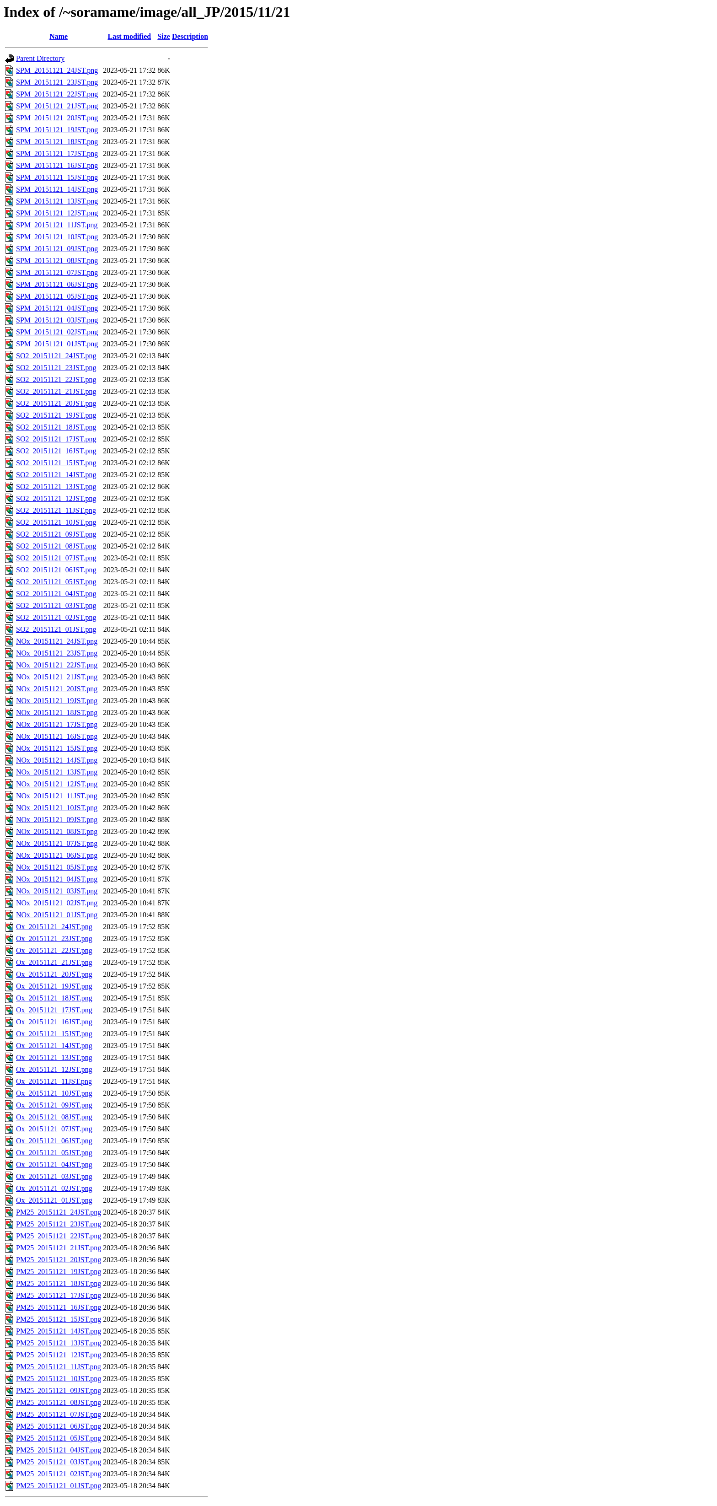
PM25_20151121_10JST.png (58, 1378)
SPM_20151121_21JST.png (57, 106)
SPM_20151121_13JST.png (57, 201)
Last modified (129, 36)
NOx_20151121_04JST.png (56, 879)
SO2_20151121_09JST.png (56, 534)
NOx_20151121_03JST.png (56, 891)
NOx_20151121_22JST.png (56, 665)
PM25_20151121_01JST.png (58, 1486)
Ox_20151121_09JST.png (54, 1105)
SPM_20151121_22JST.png (57, 94)
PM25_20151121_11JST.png (58, 1367)
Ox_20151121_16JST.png (54, 1022)
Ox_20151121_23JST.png (54, 938)
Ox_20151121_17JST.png (54, 1010)
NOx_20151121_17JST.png (56, 724)
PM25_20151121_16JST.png (58, 1307)
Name (58, 36)
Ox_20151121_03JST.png (54, 1176)
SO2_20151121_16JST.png (56, 451)
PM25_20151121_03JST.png (58, 1462)
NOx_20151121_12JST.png (56, 784)
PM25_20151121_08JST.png (58, 1402)
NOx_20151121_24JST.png (56, 641)
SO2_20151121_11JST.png (56, 510)
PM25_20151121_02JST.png (58, 1474)
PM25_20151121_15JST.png (58, 1319)
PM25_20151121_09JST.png (58, 1390)
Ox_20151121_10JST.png (54, 1093)
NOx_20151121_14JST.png (56, 760)
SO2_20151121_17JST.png (56, 439)
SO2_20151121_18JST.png (56, 427)
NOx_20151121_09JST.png (56, 819)
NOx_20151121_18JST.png (56, 712)
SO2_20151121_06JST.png (56, 570)
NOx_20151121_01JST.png (56, 915)
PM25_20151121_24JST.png (58, 1212)
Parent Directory (40, 58)
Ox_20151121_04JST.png (54, 1164)
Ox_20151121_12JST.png (54, 1069)
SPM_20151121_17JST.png (57, 153)
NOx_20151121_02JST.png (56, 903)
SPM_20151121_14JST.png (57, 189)
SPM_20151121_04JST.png (57, 308)
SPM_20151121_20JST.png (57, 118)
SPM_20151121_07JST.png (57, 272)
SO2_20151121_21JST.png (56, 391)
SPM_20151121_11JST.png (57, 225)
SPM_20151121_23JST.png (57, 82)
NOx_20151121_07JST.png (56, 843)
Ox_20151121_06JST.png (54, 1141)
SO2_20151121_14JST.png (56, 475)
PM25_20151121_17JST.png (58, 1295)
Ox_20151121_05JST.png (54, 1152)
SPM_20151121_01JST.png (57, 344)
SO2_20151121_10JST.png (56, 522)
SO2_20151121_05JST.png (56, 582)
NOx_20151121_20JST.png (56, 689)
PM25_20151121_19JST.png (58, 1271)
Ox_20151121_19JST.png (54, 986)
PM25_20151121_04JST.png (58, 1450)
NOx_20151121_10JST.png (56, 808)
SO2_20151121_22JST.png (56, 379)
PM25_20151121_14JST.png (58, 1331)
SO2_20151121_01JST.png (56, 629)
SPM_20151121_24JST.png (57, 70)
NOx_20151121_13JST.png (56, 772)
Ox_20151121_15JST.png (54, 1034)
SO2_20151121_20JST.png (56, 403)
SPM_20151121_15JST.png (57, 177)
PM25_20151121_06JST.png (58, 1426)
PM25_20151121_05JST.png (58, 1438)
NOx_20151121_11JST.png (56, 796)
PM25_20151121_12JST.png (58, 1355)
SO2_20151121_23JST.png (56, 367)
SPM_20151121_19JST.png (57, 130)
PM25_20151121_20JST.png (58, 1260)
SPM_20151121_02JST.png (57, 332)
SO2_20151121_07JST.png (56, 558)
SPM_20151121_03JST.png (57, 320)
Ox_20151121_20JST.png (54, 974)
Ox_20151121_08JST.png (54, 1117)
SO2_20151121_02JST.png (56, 617)
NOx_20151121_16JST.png (56, 736)
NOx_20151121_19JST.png (56, 701)
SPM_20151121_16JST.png (57, 165)
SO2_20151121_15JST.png (56, 463)
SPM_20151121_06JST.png (57, 284)
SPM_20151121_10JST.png (57, 237)
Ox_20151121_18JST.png (54, 998)
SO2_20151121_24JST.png (56, 356)
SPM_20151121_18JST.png (57, 141)
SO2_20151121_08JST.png (56, 546)
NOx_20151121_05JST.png (56, 867)
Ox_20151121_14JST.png (54, 1045)
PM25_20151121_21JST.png (58, 1248)
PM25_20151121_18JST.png (58, 1283)
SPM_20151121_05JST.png (57, 296)
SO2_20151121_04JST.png (56, 593)
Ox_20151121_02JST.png (54, 1188)
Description (190, 36)
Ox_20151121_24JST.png (54, 926)
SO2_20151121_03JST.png (56, 605)
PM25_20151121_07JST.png (58, 1414)
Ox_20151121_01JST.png (54, 1200)
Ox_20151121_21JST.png (54, 962)
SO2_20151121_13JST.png (56, 486)
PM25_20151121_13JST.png (58, 1343)
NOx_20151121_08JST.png (56, 831)
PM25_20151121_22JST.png (58, 1236)
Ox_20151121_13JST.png (54, 1057)
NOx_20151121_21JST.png (56, 677)
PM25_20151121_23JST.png (58, 1224)
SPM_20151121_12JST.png (57, 213)
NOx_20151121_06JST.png (56, 855)
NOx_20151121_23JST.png (56, 653)
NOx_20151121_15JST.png (56, 748)
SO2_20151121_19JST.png (56, 415)
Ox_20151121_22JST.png (54, 950)
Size (163, 36)
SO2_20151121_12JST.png (56, 498)
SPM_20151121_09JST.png (57, 249)
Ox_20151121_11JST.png (54, 1081)
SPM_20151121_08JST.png (57, 260)
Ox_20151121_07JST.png (54, 1129)
